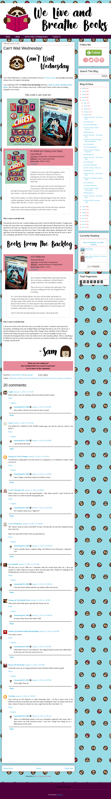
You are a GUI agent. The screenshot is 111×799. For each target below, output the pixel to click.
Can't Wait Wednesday (30, 378)
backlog (20, 378)
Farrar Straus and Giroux (47, 378)
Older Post (69, 768)
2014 (83, 224)
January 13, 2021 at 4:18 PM (41, 407)
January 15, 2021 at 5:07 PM (41, 646)
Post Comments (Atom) (43, 776)
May (85, 103)
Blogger (59, 795)
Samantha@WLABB (21, 407)
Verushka (11, 696)
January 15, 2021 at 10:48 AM (42, 546)
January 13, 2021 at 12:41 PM (39, 456)
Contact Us (57, 37)
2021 (83, 100)
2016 (83, 218)
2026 (83, 88)
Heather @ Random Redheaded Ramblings (23, 631)
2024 (83, 94)
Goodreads (33, 163)
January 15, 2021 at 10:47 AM (42, 508)
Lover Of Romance (15, 524)
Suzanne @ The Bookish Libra (19, 600)
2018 (83, 212)
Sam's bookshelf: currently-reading (93, 243)
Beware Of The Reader (16, 665)
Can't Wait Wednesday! (90, 125)
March (86, 109)
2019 (83, 209)
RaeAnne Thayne (90, 249)
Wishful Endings (50, 78)
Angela (10, 392)
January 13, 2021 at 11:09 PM (33, 524)
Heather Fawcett (89, 257)
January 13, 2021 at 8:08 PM (34, 490)
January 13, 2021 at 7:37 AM (23, 392)
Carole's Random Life (16, 490)
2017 (83, 215)
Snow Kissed (89, 248)
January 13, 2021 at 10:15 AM (23, 423)
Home (8, 37)
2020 (83, 206)
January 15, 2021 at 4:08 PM (49, 631)
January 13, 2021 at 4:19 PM (41, 474)
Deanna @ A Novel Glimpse (18, 456)
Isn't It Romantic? (88, 122)
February (86, 112)
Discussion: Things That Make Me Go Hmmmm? (92, 140)
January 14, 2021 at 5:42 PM (40, 600)
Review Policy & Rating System (36, 37)
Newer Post (8, 768)
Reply (10, 398)
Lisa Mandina (13, 564)
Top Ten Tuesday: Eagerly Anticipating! (91, 189)
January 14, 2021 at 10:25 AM (29, 564)
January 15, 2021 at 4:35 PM (35, 665)
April (85, 106)
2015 (83, 221)
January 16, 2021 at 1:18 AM (25, 696)
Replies (13, 403)
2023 (83, 97)
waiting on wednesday (64, 378)
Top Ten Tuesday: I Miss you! (92, 168)
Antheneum (12, 378)
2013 (83, 227)
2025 (83, 91)
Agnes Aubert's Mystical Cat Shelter (95, 256)
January (86, 115)
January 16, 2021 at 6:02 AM (41, 716)
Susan (10, 423)
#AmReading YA (88, 132)
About (17, 37)
